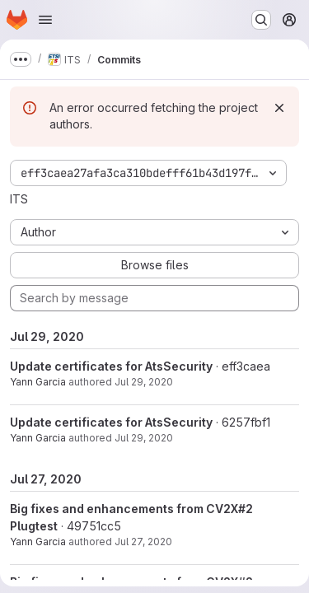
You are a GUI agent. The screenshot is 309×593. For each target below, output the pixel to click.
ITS (19, 199)
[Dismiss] (279, 108)
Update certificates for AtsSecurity (111, 366)
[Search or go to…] (261, 20)
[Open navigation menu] (45, 20)
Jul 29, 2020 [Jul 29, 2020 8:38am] (144, 382)
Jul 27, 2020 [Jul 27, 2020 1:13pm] (143, 541)
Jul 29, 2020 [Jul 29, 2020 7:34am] (144, 438)
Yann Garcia (38, 382)
